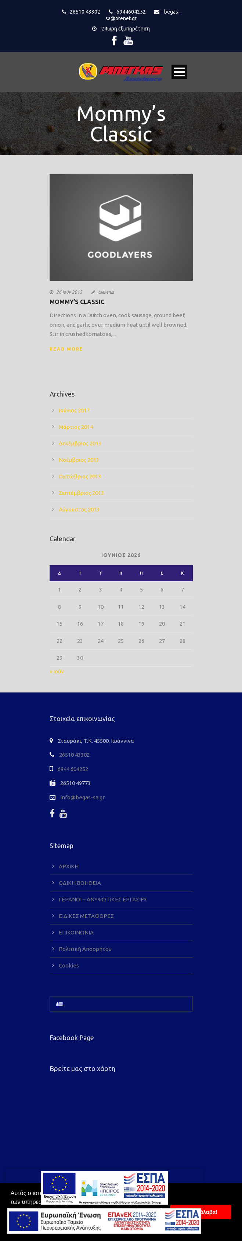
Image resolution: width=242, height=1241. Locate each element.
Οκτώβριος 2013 (80, 476)
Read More (66, 349)
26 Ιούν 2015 (69, 292)
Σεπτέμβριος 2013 (81, 493)
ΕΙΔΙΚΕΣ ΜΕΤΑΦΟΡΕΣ (86, 916)
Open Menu (179, 72)
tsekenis (106, 292)
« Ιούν (57, 671)
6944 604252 (73, 769)
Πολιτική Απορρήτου (85, 949)
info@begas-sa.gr (82, 797)
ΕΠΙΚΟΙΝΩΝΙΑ (76, 932)
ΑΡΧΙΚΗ (69, 866)
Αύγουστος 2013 (79, 509)
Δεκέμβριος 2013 (80, 443)
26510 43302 (85, 12)
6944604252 (131, 12)
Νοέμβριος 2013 (79, 460)
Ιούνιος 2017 (74, 410)
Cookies (69, 965)
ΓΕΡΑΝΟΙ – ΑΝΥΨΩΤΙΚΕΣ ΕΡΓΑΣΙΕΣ (103, 899)
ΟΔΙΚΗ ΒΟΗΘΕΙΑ (80, 883)
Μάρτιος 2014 (76, 427)
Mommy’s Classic (77, 302)
